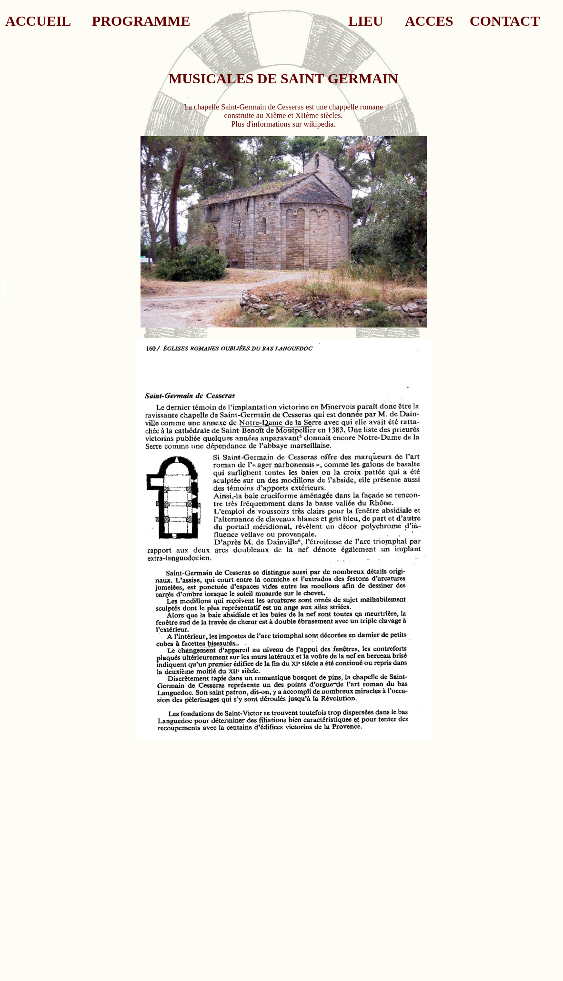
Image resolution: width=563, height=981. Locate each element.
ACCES (429, 21)
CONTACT (505, 21)
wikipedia (318, 124)
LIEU (365, 21)
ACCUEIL (38, 21)
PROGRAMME (141, 21)
